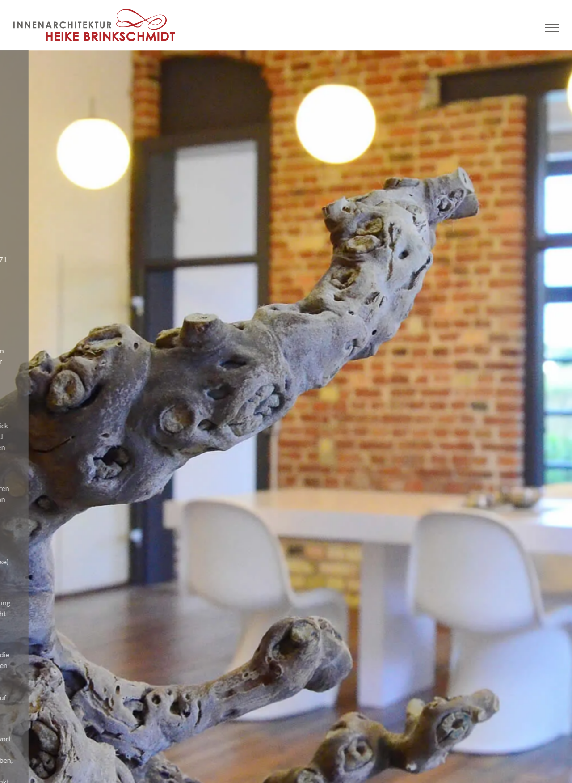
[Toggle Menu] (552, 28)
